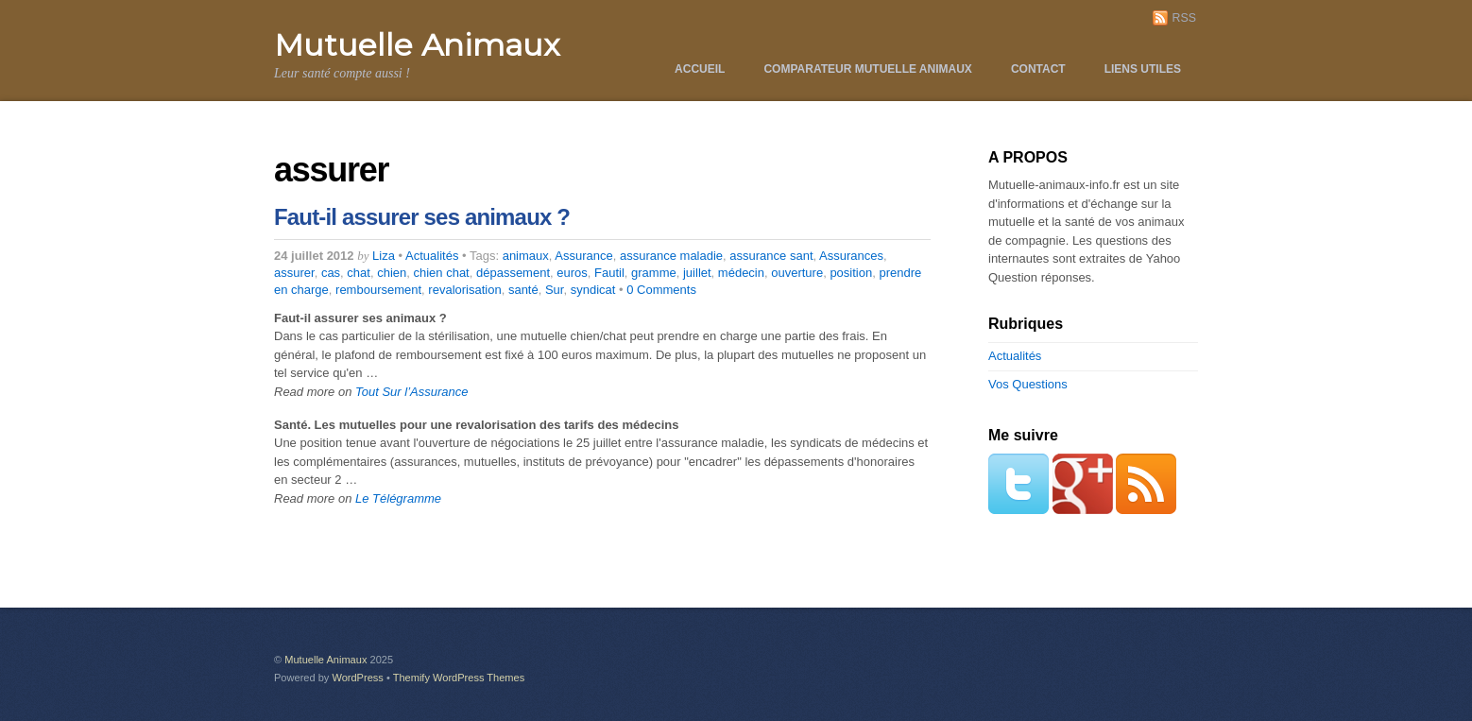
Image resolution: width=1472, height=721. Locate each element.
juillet (697, 273)
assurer (294, 273)
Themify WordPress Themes (459, 677)
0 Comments (661, 290)
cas (330, 273)
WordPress (357, 677)
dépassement (513, 273)
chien (391, 273)
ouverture (797, 273)
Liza (383, 256)
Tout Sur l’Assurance (411, 392)
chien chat (441, 273)
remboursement (378, 290)
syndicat (593, 290)
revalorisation (464, 290)
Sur (554, 290)
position (851, 273)
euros (572, 273)
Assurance (583, 256)
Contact (1038, 69)
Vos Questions (1028, 384)
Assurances (851, 256)
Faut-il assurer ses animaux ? (422, 217)
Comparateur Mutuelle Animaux (867, 69)
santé (523, 290)
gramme (653, 273)
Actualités (431, 256)
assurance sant (771, 256)
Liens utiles (1142, 69)
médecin (741, 273)
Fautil (609, 273)
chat (358, 273)
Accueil (700, 69)
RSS (1184, 18)
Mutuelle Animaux (325, 659)
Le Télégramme (398, 498)
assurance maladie (671, 256)
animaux (526, 256)
